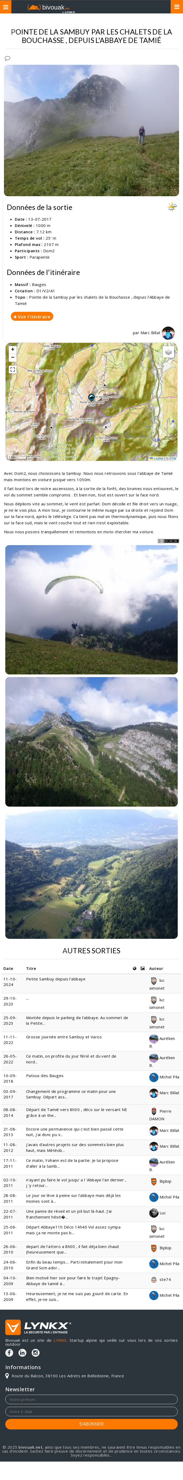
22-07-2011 (10, 1213)
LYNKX (60, 1340)
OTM (172, 458)
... (27, 998)
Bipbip (160, 1181)
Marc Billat (158, 332)
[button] (91, 397)
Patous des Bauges (45, 1075)
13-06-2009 (10, 1296)
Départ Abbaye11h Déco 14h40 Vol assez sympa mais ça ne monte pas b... (73, 1229)
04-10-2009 (10, 1280)
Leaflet (156, 458)
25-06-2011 (10, 1229)
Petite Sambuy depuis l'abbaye (55, 978)
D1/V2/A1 (45, 290)
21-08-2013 (10, 1131)
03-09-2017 (10, 1094)
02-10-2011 (10, 1182)
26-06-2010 (10, 1249)
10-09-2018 (10, 1078)
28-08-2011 (10, 1198)
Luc (157, 1212)
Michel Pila (164, 1076)
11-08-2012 (10, 1147)
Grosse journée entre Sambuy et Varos (64, 1036)
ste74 (160, 1279)
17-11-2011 (10, 1163)
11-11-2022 (10, 1039)
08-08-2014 (10, 1112)
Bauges (39, 284)
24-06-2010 (10, 1264)
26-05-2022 (10, 1058)
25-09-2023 (10, 1020)
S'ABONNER (91, 1424)
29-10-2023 (10, 1000)
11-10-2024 (10, 981)
